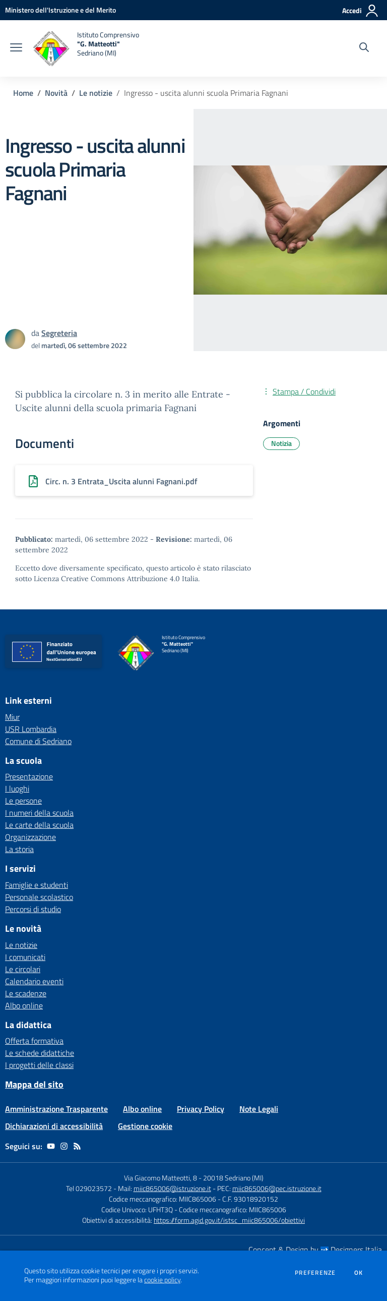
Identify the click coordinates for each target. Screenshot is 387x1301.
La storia (19, 849)
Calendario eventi (34, 981)
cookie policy (162, 1279)
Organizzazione (30, 837)
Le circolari (22, 969)
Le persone (23, 801)
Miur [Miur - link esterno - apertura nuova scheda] (12, 717)
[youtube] (50, 1146)
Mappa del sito (34, 1084)
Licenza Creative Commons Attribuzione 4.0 (107, 578)
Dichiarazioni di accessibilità (54, 1126)
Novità (56, 93)
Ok (358, 1273)
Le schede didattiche (39, 1053)
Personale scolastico (39, 897)
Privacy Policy (200, 1109)
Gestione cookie (145, 1126)
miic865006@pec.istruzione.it (276, 1188)
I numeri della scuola (39, 813)
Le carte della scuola (39, 825)
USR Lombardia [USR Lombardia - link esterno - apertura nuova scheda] (30, 729)
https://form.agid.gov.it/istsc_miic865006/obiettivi (229, 1220)
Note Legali (258, 1109)
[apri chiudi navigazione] (16, 48)
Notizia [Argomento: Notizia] (281, 443)
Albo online (24, 1005)
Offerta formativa (34, 1041)
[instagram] (64, 1146)
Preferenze (315, 1273)
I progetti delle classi (39, 1065)
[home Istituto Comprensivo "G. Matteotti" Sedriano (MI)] (85, 48)
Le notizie (95, 93)
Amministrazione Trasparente (56, 1109)
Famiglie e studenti (36, 885)
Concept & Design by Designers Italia (315, 1249)
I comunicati (25, 957)
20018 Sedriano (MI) (233, 1177)
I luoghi (17, 788)
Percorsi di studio (33, 909)
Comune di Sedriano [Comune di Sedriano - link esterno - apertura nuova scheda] (38, 741)
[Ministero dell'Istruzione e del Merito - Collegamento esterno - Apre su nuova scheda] (60, 10)
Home (23, 93)
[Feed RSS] (77, 1146)
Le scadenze (25, 993)
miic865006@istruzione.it (172, 1188)
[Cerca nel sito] (364, 48)
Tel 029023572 (89, 1188)
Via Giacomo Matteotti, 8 (160, 1177)
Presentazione (29, 776)
